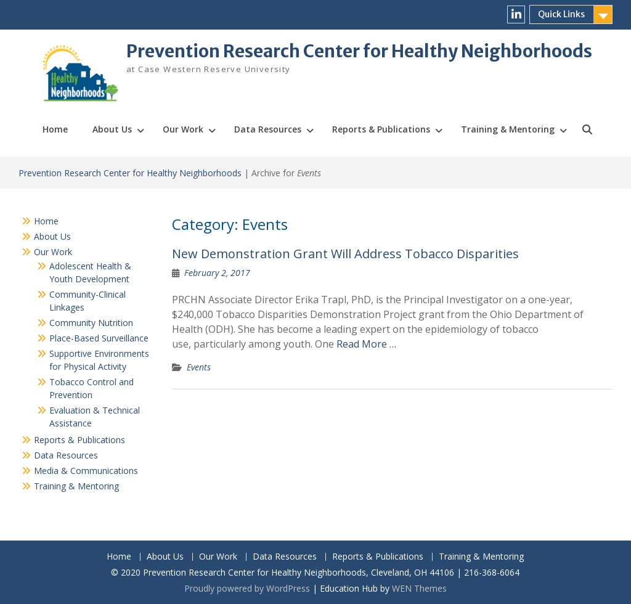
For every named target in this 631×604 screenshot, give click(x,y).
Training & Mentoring (508, 129)
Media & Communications (86, 470)
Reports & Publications (381, 129)
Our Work (183, 129)
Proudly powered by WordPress (247, 588)
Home (55, 129)
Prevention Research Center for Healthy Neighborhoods (359, 51)
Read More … (366, 344)
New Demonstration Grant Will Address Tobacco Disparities (345, 253)
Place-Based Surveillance (99, 338)
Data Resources (267, 129)
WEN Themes (419, 588)
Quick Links (561, 14)
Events (199, 367)
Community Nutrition (91, 323)
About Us (112, 129)
